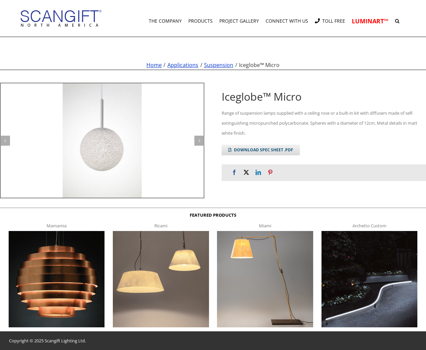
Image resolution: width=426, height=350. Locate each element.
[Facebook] (234, 172)
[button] (397, 18)
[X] (246, 172)
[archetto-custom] (369, 233)
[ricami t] (161, 233)
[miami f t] (265, 233)
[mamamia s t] (57, 233)
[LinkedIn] (258, 172)
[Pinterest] (270, 172)
